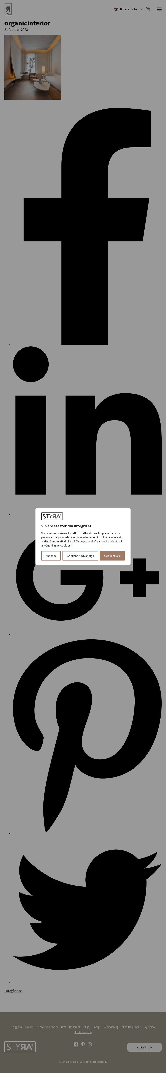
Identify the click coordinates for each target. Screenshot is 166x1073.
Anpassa (51, 556)
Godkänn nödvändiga (80, 556)
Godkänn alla (112, 556)
